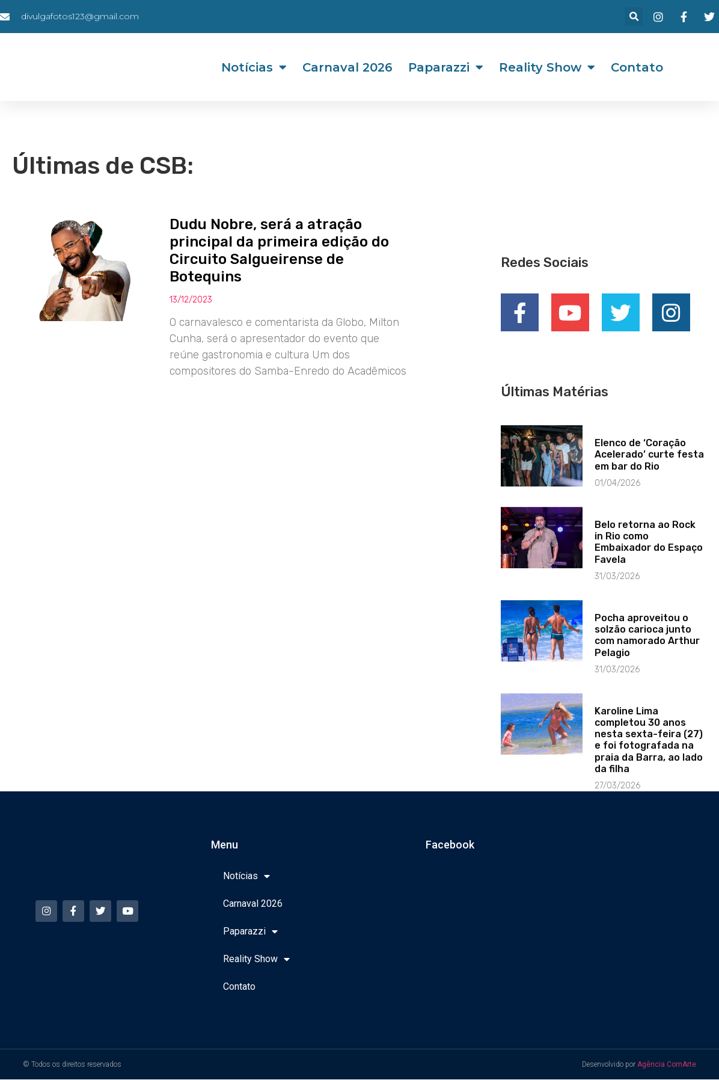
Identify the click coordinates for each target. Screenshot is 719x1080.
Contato (637, 67)
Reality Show (547, 67)
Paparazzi (445, 67)
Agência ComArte (666, 1065)
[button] (634, 16)
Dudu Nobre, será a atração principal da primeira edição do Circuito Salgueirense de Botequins (279, 250)
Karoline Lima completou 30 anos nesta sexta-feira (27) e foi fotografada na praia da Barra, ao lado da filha (649, 740)
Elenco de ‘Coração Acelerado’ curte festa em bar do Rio (649, 455)
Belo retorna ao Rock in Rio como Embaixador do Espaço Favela (649, 543)
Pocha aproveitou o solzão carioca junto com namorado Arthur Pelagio (647, 636)
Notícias (254, 67)
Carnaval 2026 (347, 67)
